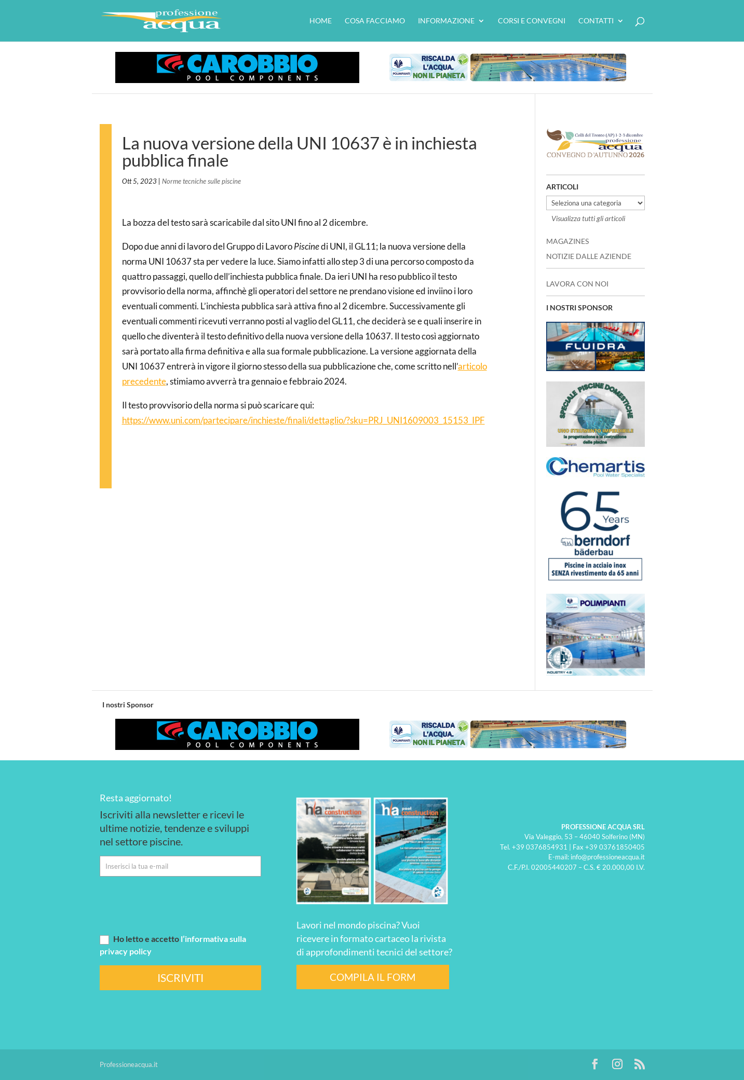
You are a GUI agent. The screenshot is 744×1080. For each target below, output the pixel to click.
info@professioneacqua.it (608, 857)
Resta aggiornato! (136, 797)
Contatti (596, 21)
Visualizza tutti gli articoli (588, 218)
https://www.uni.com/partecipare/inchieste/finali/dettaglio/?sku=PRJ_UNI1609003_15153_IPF (303, 420)
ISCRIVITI (180, 977)
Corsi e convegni (531, 21)
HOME (320, 21)
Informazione (446, 21)
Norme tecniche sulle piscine (201, 181)
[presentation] (179, 904)
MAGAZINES (567, 241)
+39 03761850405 (615, 846)
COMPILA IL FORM (372, 977)
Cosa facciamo (375, 21)
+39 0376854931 (539, 846)
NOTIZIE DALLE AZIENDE (588, 256)
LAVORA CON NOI (577, 283)
